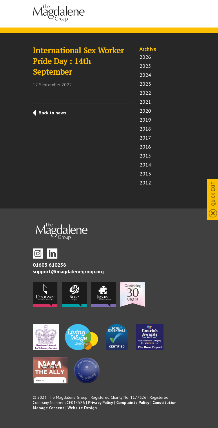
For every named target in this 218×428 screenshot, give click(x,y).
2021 (145, 101)
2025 (145, 66)
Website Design (82, 407)
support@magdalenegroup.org (68, 271)
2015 (145, 155)
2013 (145, 173)
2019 (145, 119)
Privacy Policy (100, 402)
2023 (145, 84)
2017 (145, 137)
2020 (145, 110)
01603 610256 (49, 264)
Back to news (52, 113)
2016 (145, 146)
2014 (145, 164)
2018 (145, 128)
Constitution (164, 402)
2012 (145, 182)
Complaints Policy (132, 402)
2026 (145, 57)
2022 (145, 92)
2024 (145, 75)
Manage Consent (48, 407)
